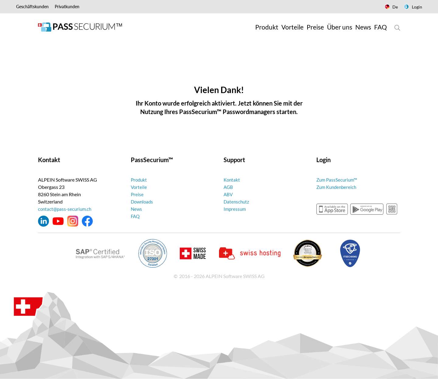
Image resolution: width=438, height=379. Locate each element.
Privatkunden (67, 6)
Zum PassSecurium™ (338, 180)
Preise (137, 194)
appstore (332, 209)
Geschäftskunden (32, 6)
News (137, 209)
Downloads (143, 201)
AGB (229, 187)
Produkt (139, 180)
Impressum (235, 209)
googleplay (367, 209)
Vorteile (139, 187)
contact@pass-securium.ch (66, 209)
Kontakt (232, 180)
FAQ (136, 216)
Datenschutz (237, 201)
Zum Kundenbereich (337, 187)
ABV (228, 194)
